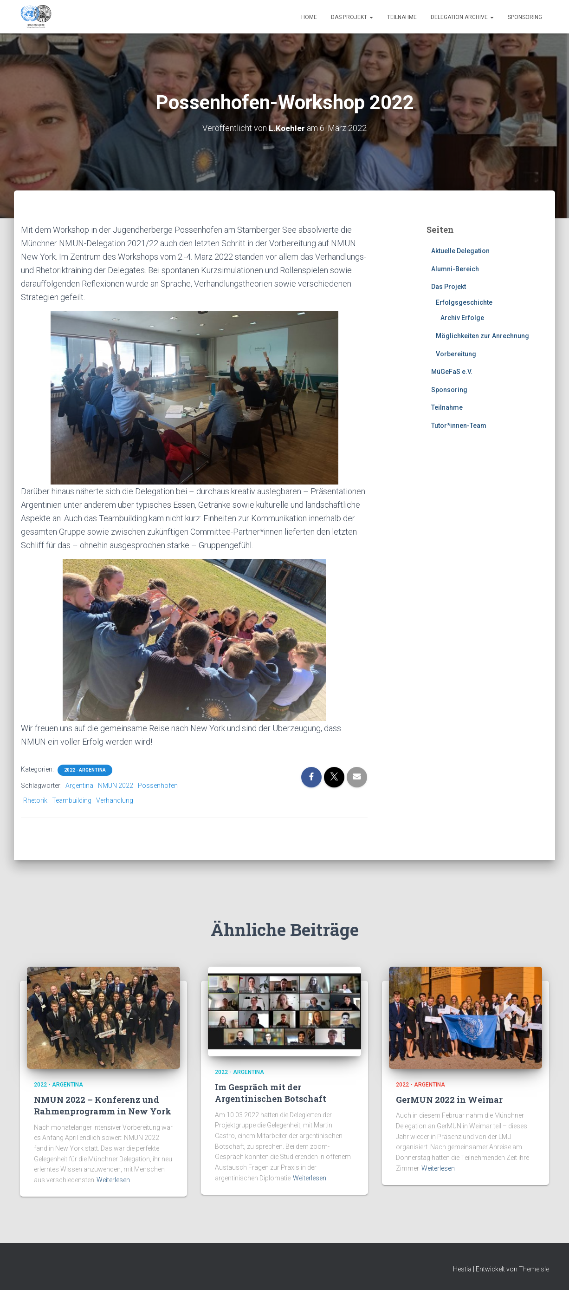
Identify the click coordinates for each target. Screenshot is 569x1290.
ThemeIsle (534, 1269)
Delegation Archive (462, 17)
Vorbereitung (456, 354)
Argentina (79, 785)
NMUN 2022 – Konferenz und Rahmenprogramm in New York (102, 1105)
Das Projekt (352, 17)
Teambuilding (71, 800)
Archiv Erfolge (462, 317)
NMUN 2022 (115, 785)
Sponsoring (525, 17)
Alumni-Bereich (455, 269)
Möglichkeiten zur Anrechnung (482, 336)
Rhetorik (35, 800)
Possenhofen (158, 785)
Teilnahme (402, 17)
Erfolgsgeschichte (464, 302)
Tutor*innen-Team (458, 425)
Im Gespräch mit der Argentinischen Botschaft (270, 1092)
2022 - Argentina (85, 770)
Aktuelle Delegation (460, 251)
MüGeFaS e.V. (451, 371)
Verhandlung (114, 800)
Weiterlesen (113, 1180)
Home (309, 17)
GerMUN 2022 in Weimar (449, 1099)
